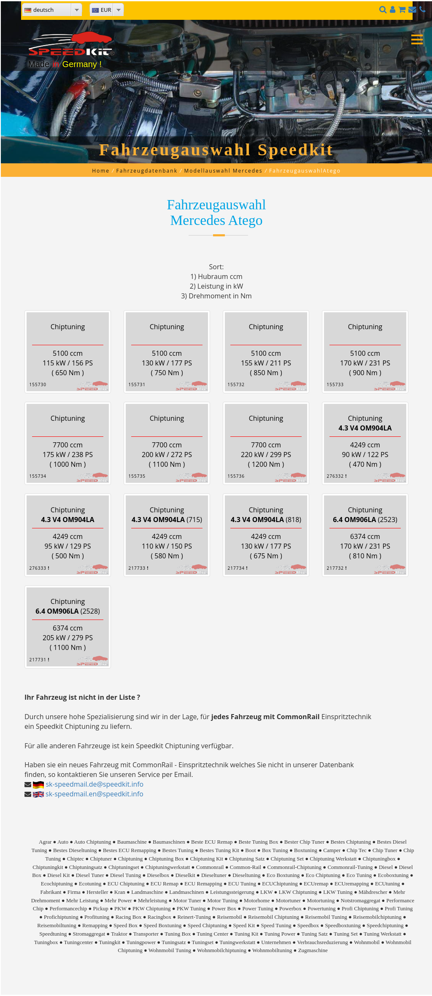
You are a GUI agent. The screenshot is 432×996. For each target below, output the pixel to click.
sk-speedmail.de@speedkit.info (94, 784)
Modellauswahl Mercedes (223, 170)
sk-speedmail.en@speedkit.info (94, 793)
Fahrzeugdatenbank (147, 170)
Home (101, 170)
